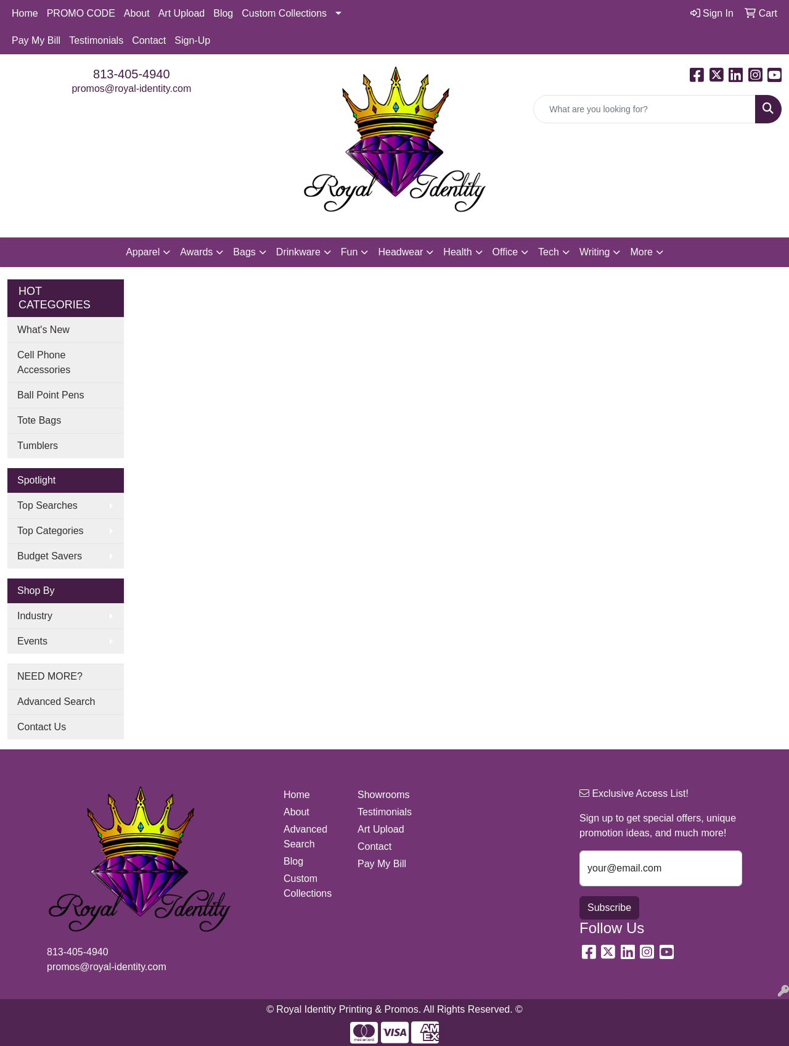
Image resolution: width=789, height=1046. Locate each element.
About (137, 13)
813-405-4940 (131, 74)
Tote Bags (39, 420)
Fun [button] (349, 252)
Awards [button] (196, 252)
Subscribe (609, 907)
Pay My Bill (36, 40)
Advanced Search (56, 701)
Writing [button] (594, 252)
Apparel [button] (143, 252)
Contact (149, 40)
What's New (43, 329)
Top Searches (47, 505)
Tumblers (37, 445)
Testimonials (96, 40)
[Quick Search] (644, 109)
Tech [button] (548, 252)
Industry (34, 616)
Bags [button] (244, 252)
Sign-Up (192, 40)
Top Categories (50, 530)
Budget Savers (49, 556)
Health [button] (457, 252)
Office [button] (505, 252)
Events (32, 641)
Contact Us (41, 727)
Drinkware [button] (298, 252)
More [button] (641, 252)
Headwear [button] (400, 252)
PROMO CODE (81, 13)
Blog (223, 13)
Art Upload (181, 13)
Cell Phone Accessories (43, 362)
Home (25, 13)
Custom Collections (284, 13)
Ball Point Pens (50, 395)
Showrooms (383, 794)
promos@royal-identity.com (131, 88)
